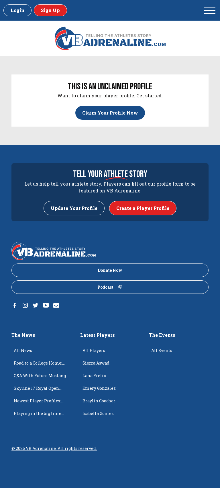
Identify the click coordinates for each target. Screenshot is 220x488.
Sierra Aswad (95, 363)
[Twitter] (35, 305)
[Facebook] (14, 305)
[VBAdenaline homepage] (110, 38)
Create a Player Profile (142, 208)
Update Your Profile (74, 208)
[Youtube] (45, 305)
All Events (161, 350)
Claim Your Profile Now (110, 113)
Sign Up (50, 10)
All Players (93, 350)
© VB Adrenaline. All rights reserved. (54, 448)
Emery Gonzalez (99, 388)
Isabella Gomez (98, 413)
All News (23, 350)
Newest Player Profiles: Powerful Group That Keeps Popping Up (41, 402)
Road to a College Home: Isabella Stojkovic (38, 364)
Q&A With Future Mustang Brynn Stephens (40, 377)
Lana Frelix (94, 375)
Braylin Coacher (98, 401)
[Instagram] (25, 305)
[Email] (56, 305)
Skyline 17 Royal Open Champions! (36, 390)
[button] (210, 10)
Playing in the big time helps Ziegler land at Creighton (37, 415)
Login (17, 10)
